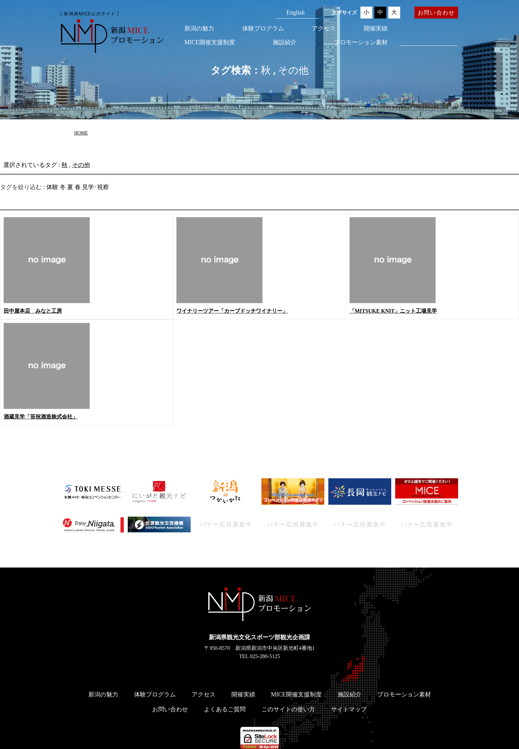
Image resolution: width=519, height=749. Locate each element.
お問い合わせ (436, 13)
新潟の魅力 (199, 28)
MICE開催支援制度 (209, 42)
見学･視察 (95, 187)
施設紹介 (285, 42)
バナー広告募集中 (226, 524)
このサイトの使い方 (288, 709)
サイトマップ (349, 709)
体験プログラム (263, 28)
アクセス (324, 28)
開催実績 (376, 28)
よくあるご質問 (225, 709)
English (295, 12)
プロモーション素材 (361, 42)
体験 (52, 187)
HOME (81, 133)
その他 (293, 70)
